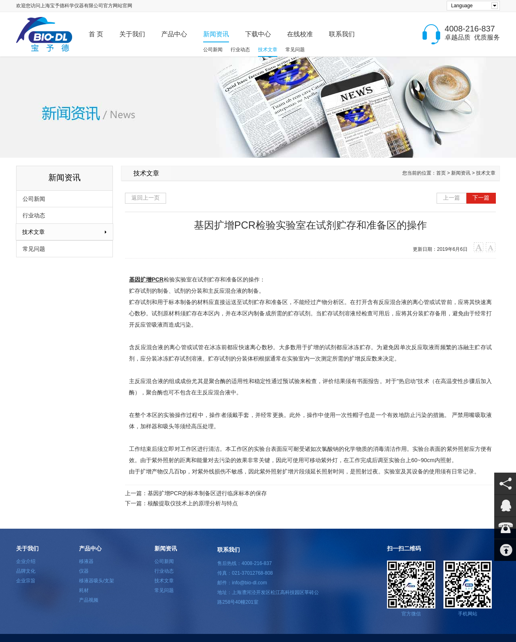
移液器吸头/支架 (96, 581)
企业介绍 (25, 561)
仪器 (84, 571)
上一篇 (451, 197)
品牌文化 (25, 571)
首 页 (96, 34)
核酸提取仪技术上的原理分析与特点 (193, 503)
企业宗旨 (25, 581)
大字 (479, 247)
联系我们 (342, 34)
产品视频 (88, 600)
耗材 (84, 590)
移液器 (86, 561)
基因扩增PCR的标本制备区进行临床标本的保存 (207, 493)
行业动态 (240, 49)
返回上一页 (145, 197)
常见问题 (295, 49)
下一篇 (480, 197)
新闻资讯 (216, 34)
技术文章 (267, 49)
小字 (491, 247)
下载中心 (258, 34)
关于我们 (132, 34)
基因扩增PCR (146, 279)
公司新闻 (213, 49)
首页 (441, 173)
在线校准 (300, 34)
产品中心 (174, 34)
